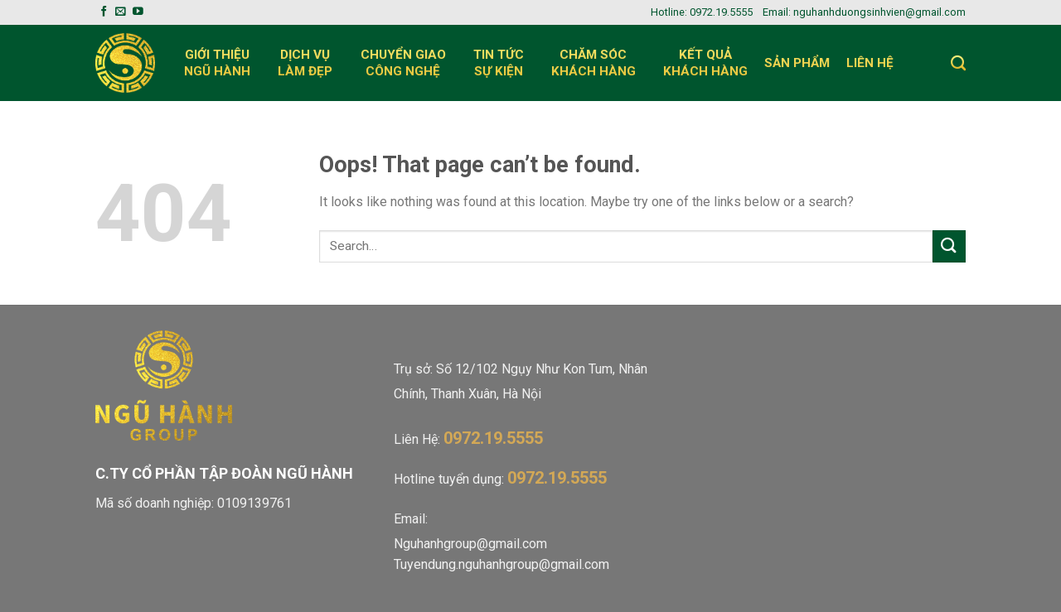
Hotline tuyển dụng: (500, 479)
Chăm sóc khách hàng (599, 63)
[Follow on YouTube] (138, 12)
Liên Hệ (875, 63)
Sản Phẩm (797, 62)
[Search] (958, 63)
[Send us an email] (120, 12)
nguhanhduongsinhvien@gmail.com (879, 12)
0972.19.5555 (721, 12)
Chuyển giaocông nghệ (409, 63)
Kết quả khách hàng (705, 63)
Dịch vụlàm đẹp (310, 63)
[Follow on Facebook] (104, 12)
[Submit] (949, 246)
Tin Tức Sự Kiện (504, 63)
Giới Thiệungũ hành (222, 63)
